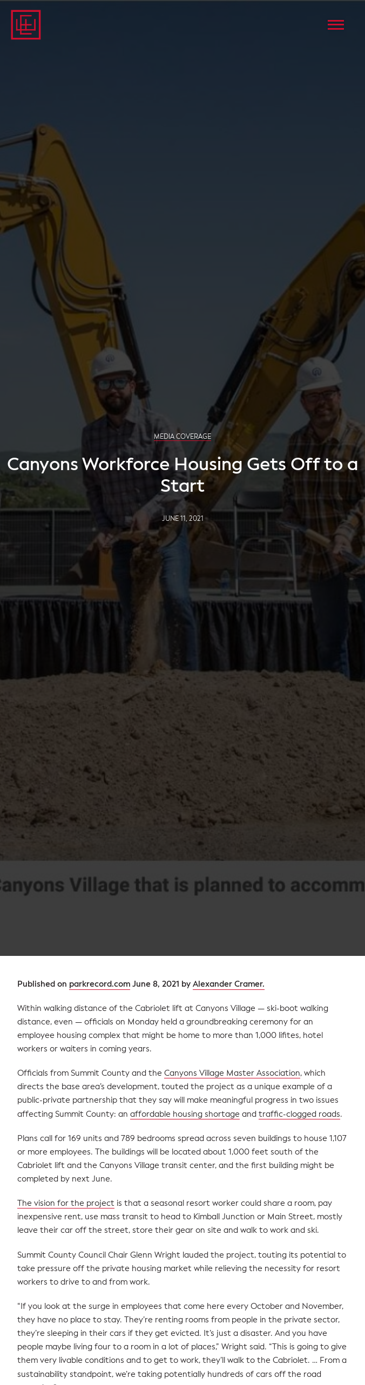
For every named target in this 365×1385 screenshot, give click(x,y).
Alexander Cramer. (229, 984)
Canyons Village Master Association (232, 1073)
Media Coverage (182, 436)
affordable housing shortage (185, 1114)
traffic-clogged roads (299, 1114)
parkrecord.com (99, 984)
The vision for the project (65, 1203)
